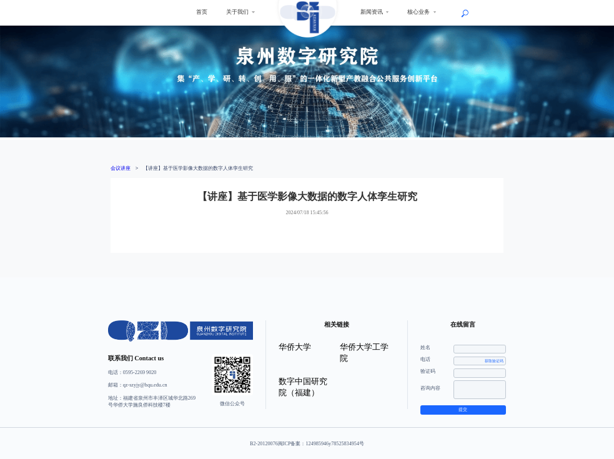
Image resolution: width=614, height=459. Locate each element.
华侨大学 (295, 347)
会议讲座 (121, 168)
